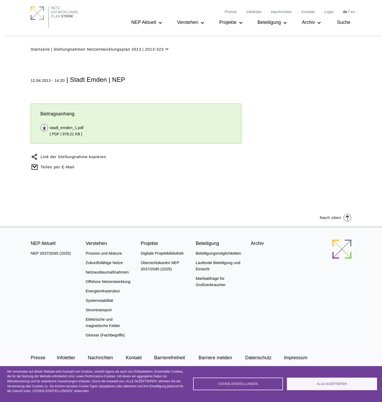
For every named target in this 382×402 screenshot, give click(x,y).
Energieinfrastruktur (103, 291)
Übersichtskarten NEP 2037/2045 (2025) (160, 265)
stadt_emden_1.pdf (66, 127)
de (345, 11)
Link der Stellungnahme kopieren (73, 156)
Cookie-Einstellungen (238, 384)
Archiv (308, 22)
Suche (343, 22)
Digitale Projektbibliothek (162, 253)
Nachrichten (281, 11)
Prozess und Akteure (104, 253)
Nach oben (335, 217)
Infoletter (253, 11)
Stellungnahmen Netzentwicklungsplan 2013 (97, 49)
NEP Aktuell (143, 22)
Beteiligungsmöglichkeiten (218, 253)
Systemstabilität (99, 300)
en (353, 11)
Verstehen (187, 22)
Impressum (295, 357)
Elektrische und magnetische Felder (103, 322)
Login (329, 11)
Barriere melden (215, 357)
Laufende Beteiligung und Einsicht (218, 265)
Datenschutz (258, 357)
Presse (231, 11)
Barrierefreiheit (169, 357)
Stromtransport (99, 310)
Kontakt (308, 11)
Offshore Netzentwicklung (108, 281)
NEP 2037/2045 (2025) (51, 253)
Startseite (40, 49)
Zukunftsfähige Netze (104, 262)
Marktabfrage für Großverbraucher (211, 281)
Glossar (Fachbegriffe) (105, 335)
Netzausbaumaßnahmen (107, 272)
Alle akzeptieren (332, 384)
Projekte (228, 22)
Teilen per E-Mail (57, 167)
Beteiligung (269, 22)
